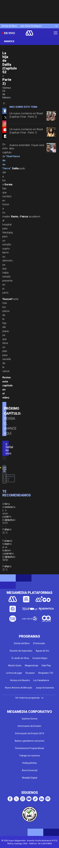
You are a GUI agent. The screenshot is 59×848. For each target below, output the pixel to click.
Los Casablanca (41, 680)
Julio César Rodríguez (31, 26)
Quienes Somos (29, 718)
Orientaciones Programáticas (29, 748)
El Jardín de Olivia (20, 658)
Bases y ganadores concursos (29, 741)
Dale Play (46, 665)
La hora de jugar (14, 673)
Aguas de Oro (42, 650)
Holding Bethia (29, 763)
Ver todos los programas (29, 697)
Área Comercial (29, 770)
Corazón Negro (39, 658)
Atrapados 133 (45, 673)
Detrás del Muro (9, 26)
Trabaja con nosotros (29, 755)
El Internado (39, 643)
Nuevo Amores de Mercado (18, 687)
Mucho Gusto (14, 665)
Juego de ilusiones (45, 687)
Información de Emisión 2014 (29, 733)
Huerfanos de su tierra (9, 478)
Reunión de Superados (21, 650)
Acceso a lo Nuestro (20, 680)
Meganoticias (31, 665)
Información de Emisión (29, 726)
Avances (9, 41)
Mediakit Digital (29, 777)
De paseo (30, 673)
